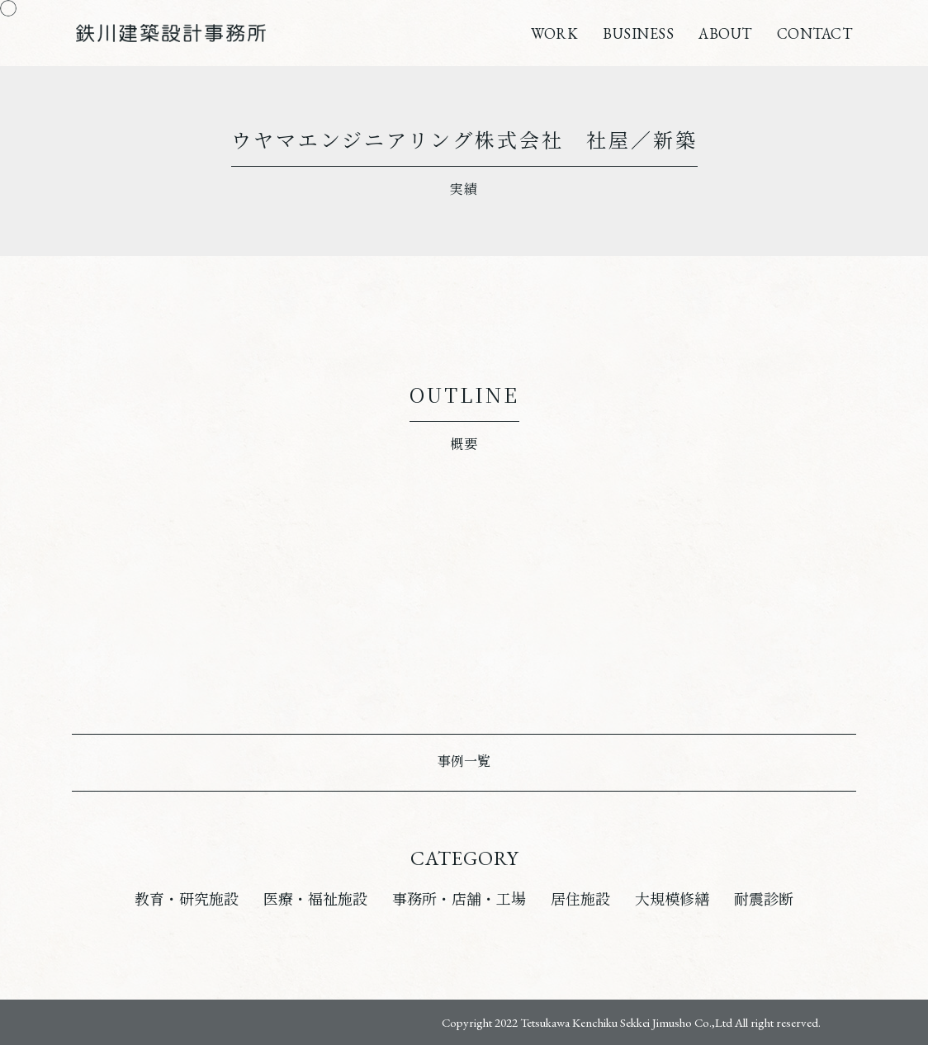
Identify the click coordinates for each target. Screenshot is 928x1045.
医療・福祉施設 (315, 899)
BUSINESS (638, 33)
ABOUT (725, 33)
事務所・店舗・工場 (459, 899)
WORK (554, 33)
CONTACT (815, 33)
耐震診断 (763, 899)
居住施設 (580, 899)
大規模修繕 (672, 899)
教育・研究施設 (187, 899)
